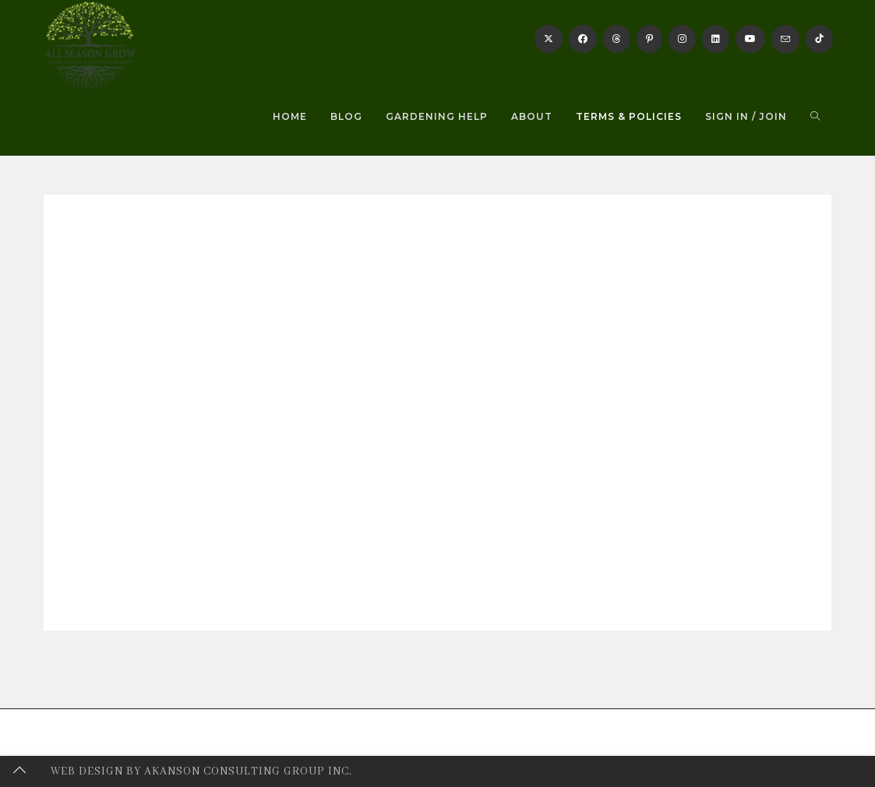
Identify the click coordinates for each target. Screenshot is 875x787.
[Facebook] (583, 39)
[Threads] (616, 39)
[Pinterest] (649, 39)
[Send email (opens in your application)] (785, 39)
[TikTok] (819, 39)
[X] (549, 39)
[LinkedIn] (715, 39)
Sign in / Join (746, 116)
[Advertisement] (437, 335)
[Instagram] (682, 39)
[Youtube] (750, 39)
